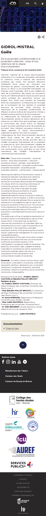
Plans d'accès (23, 483)
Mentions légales (23, 491)
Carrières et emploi (23, 475)
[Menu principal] (3, 3)
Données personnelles (23, 495)
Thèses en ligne (12, 328)
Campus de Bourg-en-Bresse (18, 381)
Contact (23, 479)
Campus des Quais (14, 376)
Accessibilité (23, 487)
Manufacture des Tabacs (16, 371)
